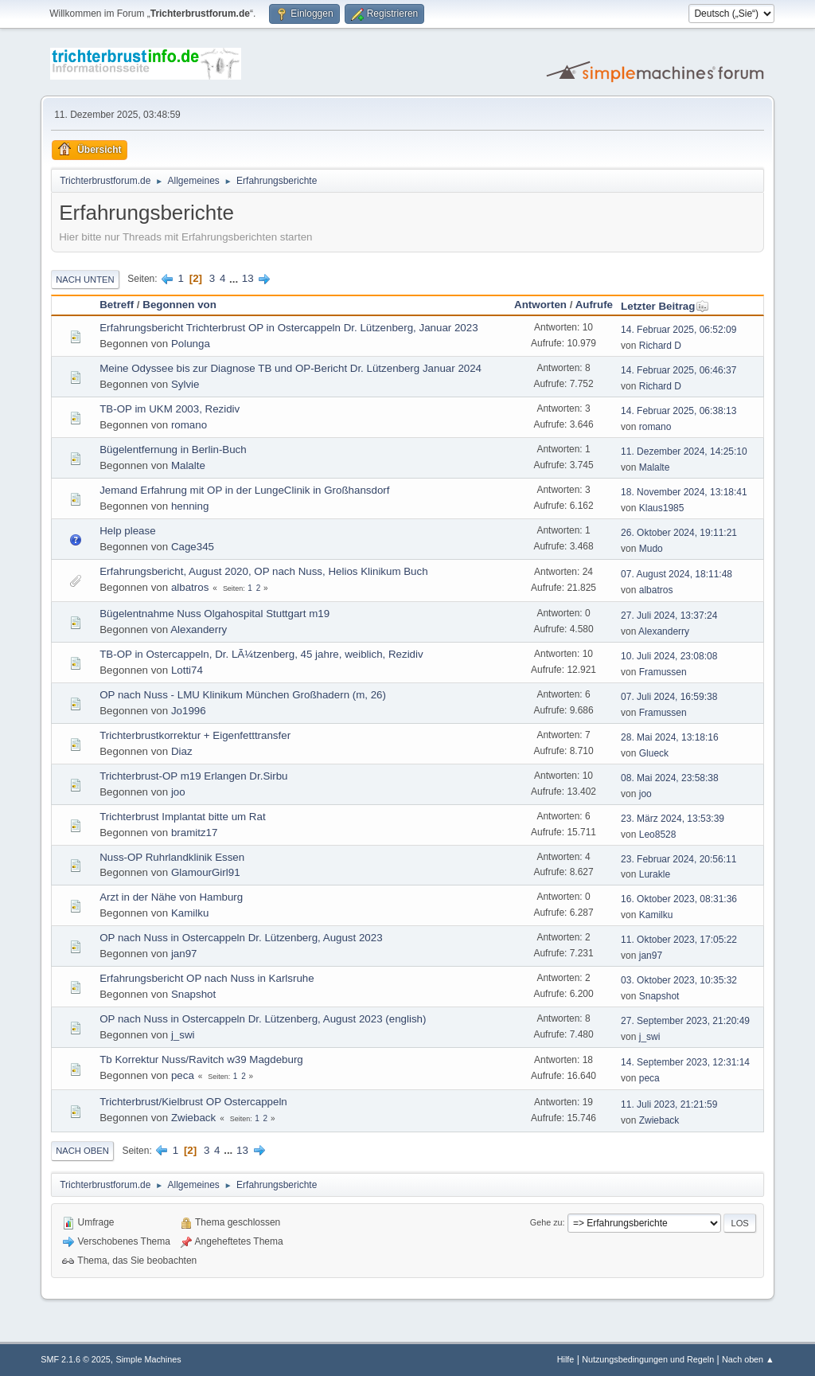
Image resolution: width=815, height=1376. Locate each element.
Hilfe (566, 1359)
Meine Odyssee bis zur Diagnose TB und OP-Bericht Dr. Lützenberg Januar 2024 (290, 368)
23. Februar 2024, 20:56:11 (678, 859)
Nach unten (85, 279)
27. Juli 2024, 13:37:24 (669, 615)
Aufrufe (594, 305)
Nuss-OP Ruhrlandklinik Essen (171, 857)
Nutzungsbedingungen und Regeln (648, 1359)
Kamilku (190, 913)
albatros (190, 587)
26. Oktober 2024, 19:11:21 (679, 532)
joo (178, 792)
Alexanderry (198, 629)
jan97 (184, 954)
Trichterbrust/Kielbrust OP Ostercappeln (193, 1102)
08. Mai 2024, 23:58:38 (670, 778)
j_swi (183, 1035)
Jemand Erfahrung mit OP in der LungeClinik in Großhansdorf (244, 490)
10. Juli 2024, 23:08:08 (669, 656)
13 (248, 278)
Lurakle (654, 874)
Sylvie (185, 384)
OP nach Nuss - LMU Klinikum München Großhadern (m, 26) (242, 695)
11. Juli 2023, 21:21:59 (669, 1104)
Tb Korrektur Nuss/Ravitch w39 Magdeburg (201, 1059)
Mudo (651, 548)
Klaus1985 (661, 508)
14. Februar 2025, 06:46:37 (678, 370)
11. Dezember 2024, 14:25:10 (684, 451)
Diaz (182, 751)
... (235, 278)
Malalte (188, 465)
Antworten (540, 305)
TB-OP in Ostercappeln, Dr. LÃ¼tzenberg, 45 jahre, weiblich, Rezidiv (261, 654)
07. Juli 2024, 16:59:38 (669, 696)
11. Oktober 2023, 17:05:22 (679, 939)
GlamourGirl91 (205, 872)
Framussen (663, 672)
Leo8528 (658, 834)
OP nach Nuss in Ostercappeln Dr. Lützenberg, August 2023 (240, 938)
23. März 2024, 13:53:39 (672, 818)
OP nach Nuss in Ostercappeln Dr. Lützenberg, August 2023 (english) (262, 1019)
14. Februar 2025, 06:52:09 (678, 329)
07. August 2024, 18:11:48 (676, 574)
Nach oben (82, 1150)
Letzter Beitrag (665, 306)
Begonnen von (179, 305)
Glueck (654, 753)
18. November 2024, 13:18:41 (684, 492)
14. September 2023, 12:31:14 (685, 1062)
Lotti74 (187, 670)
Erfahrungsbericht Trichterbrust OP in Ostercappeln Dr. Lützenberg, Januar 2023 (288, 328)
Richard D (660, 345)
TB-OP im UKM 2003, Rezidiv (169, 409)
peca (182, 1075)
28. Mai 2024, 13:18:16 (670, 737)
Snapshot (193, 994)
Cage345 (192, 547)
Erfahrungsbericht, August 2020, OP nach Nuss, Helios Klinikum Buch (263, 571)
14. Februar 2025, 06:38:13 (678, 410)
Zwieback (193, 1118)
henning (190, 506)
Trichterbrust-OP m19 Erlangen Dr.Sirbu (193, 776)
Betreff (116, 305)
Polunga (190, 344)
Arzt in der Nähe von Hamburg (171, 897)
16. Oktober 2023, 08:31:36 (679, 899)
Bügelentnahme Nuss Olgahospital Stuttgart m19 (214, 614)
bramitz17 (194, 832)
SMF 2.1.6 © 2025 (76, 1359)
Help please (127, 531)
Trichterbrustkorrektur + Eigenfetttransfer (195, 735)
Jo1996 (188, 711)
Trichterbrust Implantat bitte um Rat (182, 817)
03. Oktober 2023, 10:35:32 (679, 980)
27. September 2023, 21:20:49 (685, 1020)
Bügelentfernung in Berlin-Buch (173, 449)
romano (189, 425)
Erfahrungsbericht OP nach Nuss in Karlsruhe (206, 978)
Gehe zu (546, 1222)
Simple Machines (148, 1359)
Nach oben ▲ (748, 1359)
